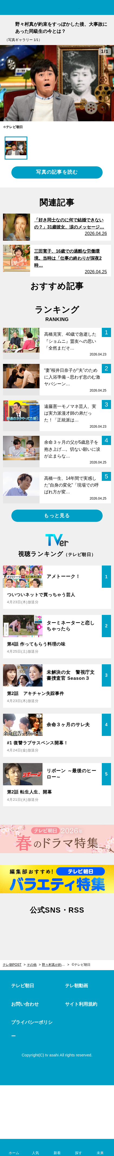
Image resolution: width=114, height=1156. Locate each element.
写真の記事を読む (57, 172)
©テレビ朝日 (81, 965)
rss (81, 929)
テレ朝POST (57, 7)
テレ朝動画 (76, 985)
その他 (32, 965)
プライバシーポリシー (32, 1029)
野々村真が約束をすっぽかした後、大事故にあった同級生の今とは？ (55, 965)
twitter (33, 929)
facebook (57, 929)
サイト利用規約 (81, 1004)
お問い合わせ (25, 1004)
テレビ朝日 (22, 985)
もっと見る (57, 515)
